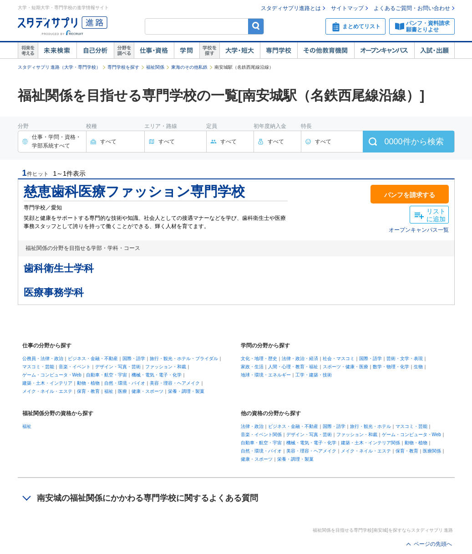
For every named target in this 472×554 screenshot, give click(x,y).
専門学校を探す (123, 67)
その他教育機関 (325, 50)
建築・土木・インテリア (47, 383)
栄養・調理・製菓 (186, 391)
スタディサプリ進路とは (291, 8)
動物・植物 (88, 383)
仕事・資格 (154, 50)
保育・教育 (88, 391)
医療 (122, 391)
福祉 (108, 391)
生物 (418, 366)
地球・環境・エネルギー (266, 374)
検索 (256, 26)
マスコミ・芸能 (38, 366)
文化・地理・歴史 (259, 358)
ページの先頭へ (433, 544)
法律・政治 (252, 426)
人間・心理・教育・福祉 (293, 366)
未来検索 (57, 50)
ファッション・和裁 (165, 366)
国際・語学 (133, 358)
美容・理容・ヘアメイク (175, 383)
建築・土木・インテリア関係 (370, 442)
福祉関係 (155, 67)
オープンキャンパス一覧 (419, 230)
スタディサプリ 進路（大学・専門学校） (59, 67)
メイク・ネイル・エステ (47, 391)
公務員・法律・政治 (42, 358)
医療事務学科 (54, 292)
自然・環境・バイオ (124, 383)
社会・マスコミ (339, 358)
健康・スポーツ (147, 391)
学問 (186, 50)
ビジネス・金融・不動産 (93, 358)
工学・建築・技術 (313, 374)
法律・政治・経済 (300, 358)
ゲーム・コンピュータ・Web (51, 374)
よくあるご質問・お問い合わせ (412, 8)
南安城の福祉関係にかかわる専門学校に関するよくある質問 (147, 498)
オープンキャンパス (384, 50)
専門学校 (278, 50)
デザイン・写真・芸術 (118, 366)
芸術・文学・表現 (404, 358)
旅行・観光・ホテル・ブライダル (184, 358)
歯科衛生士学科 (59, 268)
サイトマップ (347, 8)
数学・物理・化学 (391, 366)
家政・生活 (252, 366)
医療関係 (432, 450)
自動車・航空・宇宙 (106, 374)
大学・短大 (239, 50)
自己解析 (95, 50)
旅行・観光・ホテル (370, 426)
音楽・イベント (75, 366)
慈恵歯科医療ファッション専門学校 (134, 191)
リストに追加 (436, 215)
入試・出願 (434, 50)
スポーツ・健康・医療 (345, 366)
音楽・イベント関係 (261, 434)
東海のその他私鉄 (189, 67)
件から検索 (413, 141)
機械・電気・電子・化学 (157, 374)
